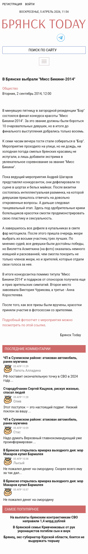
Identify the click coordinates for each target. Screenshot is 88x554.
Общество (10, 88)
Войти (29, 4)
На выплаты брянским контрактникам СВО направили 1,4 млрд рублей (44, 519)
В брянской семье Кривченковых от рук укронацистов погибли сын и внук (44, 529)
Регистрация (12, 4)
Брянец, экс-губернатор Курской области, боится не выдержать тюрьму (44, 539)
